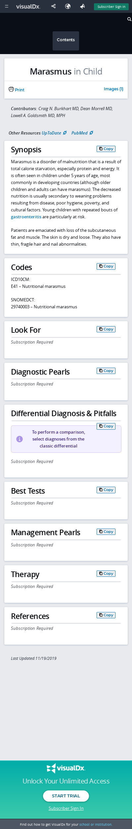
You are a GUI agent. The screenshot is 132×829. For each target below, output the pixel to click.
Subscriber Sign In (66, 808)
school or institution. (95, 824)
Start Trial (66, 795)
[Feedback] (83, 6)
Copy (108, 148)
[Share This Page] (55, 6)
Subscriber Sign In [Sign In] (111, 6)
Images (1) (113, 89)
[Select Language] (69, 6)
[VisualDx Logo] (29, 6)
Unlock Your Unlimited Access (66, 781)
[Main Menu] (6, 6)
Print (16, 90)
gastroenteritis (26, 217)
